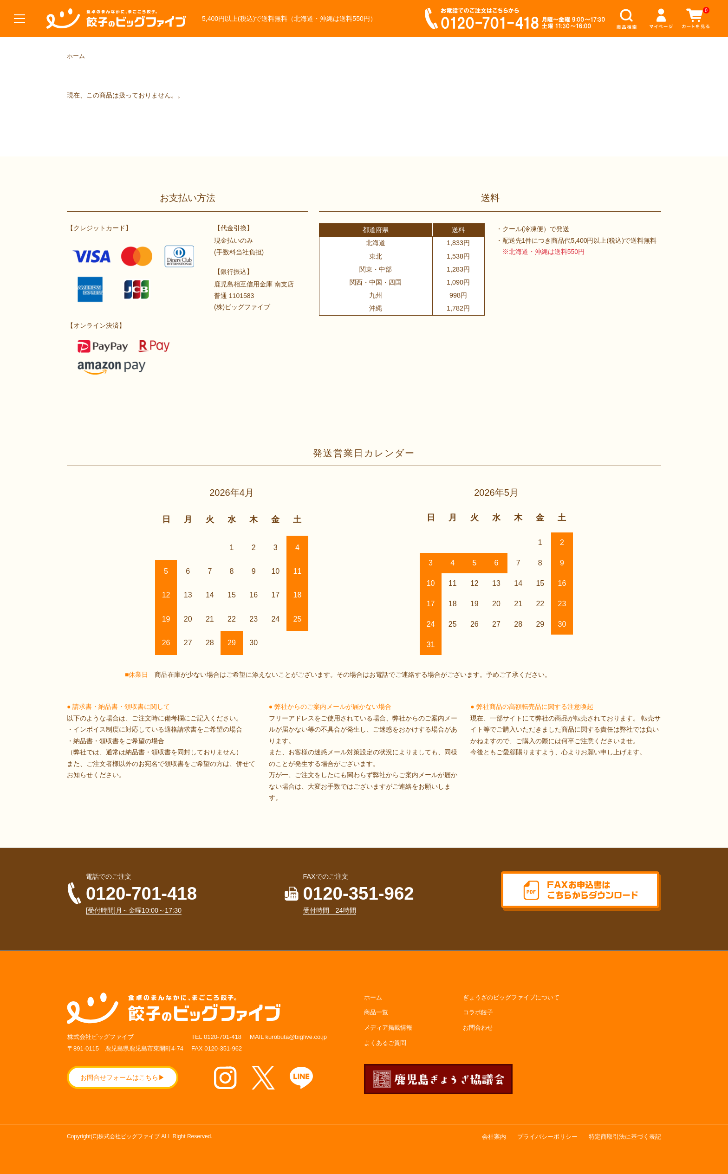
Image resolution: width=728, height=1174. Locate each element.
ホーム (76, 55)
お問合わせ (478, 1027)
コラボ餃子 (478, 1012)
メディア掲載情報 (388, 1027)
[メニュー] (18, 18)
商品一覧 (376, 1012)
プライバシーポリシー (547, 1136)
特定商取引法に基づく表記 (625, 1136)
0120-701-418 (141, 893)
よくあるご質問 (385, 1042)
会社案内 (494, 1136)
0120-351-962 (358, 893)
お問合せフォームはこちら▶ (122, 1077)
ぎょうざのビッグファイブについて (511, 997)
